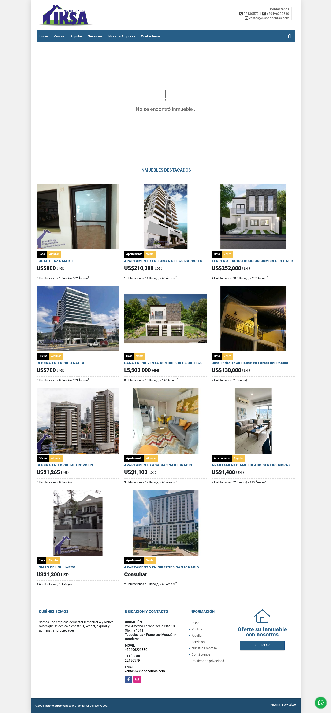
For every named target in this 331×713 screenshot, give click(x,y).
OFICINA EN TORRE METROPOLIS (65, 465)
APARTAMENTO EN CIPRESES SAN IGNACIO (161, 567)
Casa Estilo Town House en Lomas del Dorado (250, 363)
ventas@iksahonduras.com (145, 671)
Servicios (95, 36)
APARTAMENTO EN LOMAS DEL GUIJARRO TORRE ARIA (171, 261)
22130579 (251, 13)
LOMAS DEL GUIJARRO (56, 567)
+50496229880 (278, 13)
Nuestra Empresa (121, 36)
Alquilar (76, 36)
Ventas (59, 36)
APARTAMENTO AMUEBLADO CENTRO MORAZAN (254, 465)
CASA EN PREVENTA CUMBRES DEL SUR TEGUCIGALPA (171, 363)
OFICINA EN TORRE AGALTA (61, 363)
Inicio (43, 36)
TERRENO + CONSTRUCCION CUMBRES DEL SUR (252, 261)
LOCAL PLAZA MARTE (55, 261)
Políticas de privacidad (208, 661)
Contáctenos (151, 36)
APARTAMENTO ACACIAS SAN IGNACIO (158, 465)
